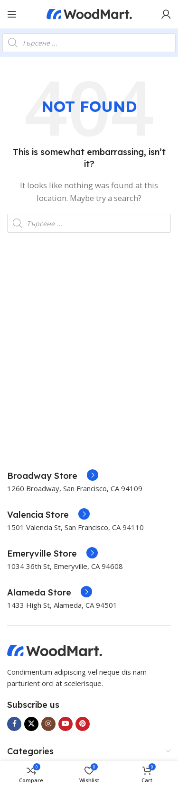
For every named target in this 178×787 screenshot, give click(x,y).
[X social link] (31, 724)
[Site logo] (89, 13)
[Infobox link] (52, 476)
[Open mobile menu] (11, 14)
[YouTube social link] (65, 724)
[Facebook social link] (14, 724)
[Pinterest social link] (82, 724)
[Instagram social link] (48, 724)
